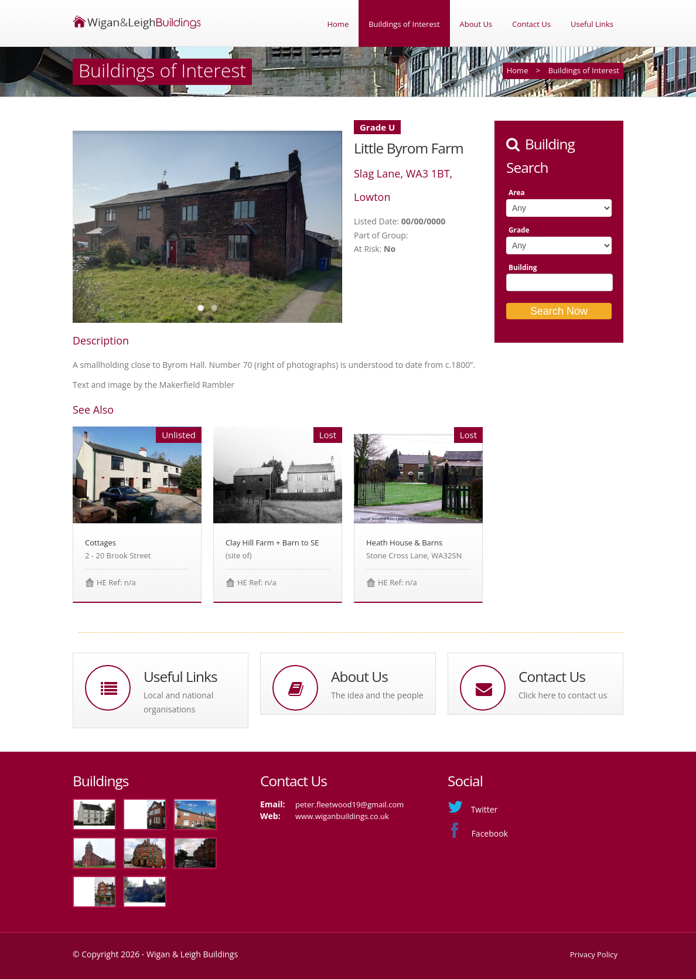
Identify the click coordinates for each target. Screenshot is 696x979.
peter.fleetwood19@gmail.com (349, 804)
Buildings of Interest (404, 24)
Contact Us (531, 24)
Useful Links (592, 24)
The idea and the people (377, 695)
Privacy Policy (593, 954)
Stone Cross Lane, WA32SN (414, 555)
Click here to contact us (562, 695)
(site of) (239, 555)
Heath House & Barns (404, 542)
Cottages (100, 542)
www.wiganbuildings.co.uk (342, 816)
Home (338, 24)
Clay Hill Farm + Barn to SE (272, 542)
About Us (476, 24)
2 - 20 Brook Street (118, 555)
